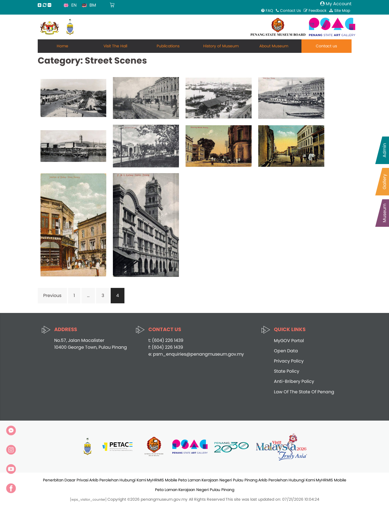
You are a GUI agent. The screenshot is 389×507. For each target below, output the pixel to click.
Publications (168, 46)
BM (92, 5)
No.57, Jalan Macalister (79, 340)
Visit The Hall (115, 46)
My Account (336, 4)
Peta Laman (189, 480)
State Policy (286, 371)
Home (62, 46)
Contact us (326, 46)
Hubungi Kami (132, 480)
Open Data (286, 351)
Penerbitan (53, 480)
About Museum (273, 46)
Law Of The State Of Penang (304, 392)
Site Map (339, 10)
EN (74, 5)
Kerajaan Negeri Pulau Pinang (229, 480)
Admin (384, 150)
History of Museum (221, 46)
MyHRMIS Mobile (162, 480)
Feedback (315, 10)
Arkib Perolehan (104, 480)
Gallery (384, 181)
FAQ (267, 10)
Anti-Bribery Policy (294, 381)
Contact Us (288, 10)
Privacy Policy (289, 361)
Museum (384, 213)
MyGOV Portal (289, 340)
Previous (52, 295)
